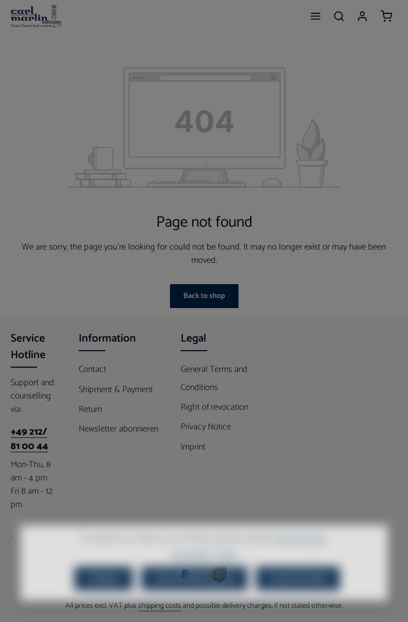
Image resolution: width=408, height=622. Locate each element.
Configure (104, 592)
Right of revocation (214, 407)
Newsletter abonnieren (118, 429)
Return (90, 409)
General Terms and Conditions (214, 378)
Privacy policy (191, 568)
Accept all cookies (298, 592)
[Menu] (315, 16)
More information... (301, 553)
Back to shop (204, 296)
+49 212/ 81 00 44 (29, 439)
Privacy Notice (206, 427)
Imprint (193, 447)
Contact (92, 369)
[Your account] (362, 16)
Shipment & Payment (116, 390)
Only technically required (194, 592)
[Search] (339, 16)
